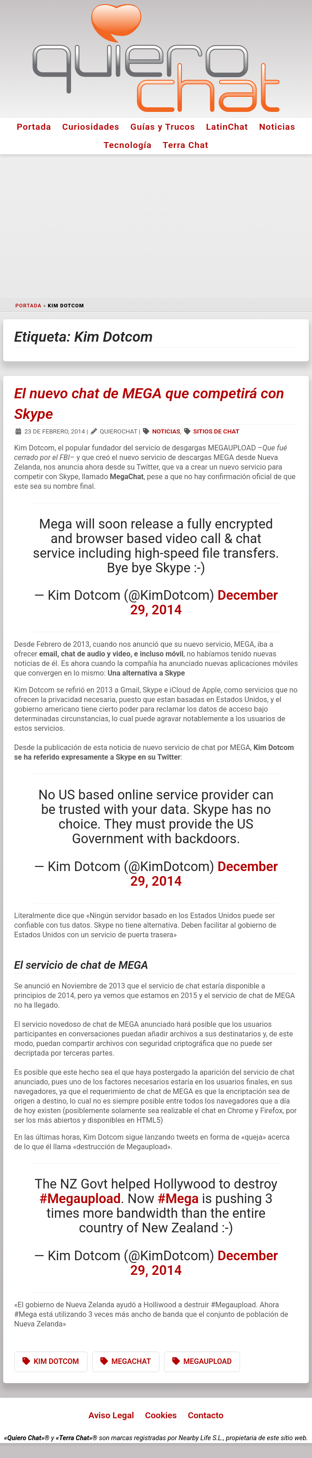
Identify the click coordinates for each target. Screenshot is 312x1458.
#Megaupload (79, 1198)
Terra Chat (185, 145)
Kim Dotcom (56, 1361)
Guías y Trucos (163, 127)
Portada (33, 127)
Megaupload (207, 1361)
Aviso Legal (111, 1415)
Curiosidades (91, 127)
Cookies (161, 1415)
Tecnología (128, 145)
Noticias (277, 127)
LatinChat (227, 127)
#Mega (178, 1198)
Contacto (206, 1415)
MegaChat (131, 1361)
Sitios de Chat (216, 431)
